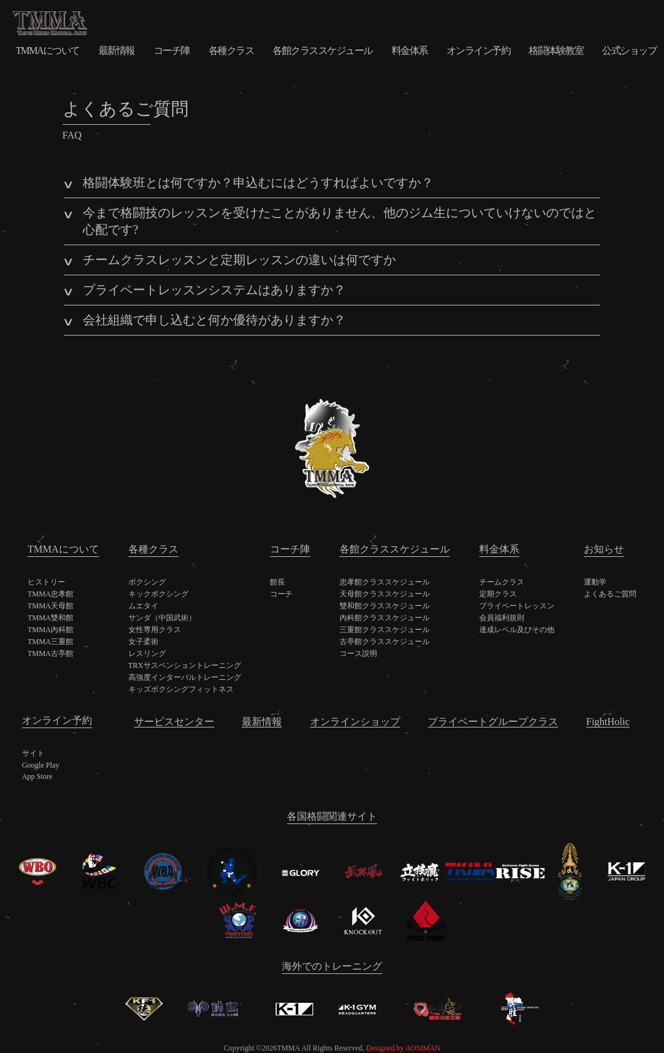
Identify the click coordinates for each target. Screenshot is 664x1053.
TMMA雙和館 (50, 617)
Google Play (41, 765)
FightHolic (608, 721)
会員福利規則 (501, 617)
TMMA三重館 (50, 641)
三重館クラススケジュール (385, 629)
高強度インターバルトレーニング (184, 677)
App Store (37, 776)
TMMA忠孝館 (50, 594)
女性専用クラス (154, 629)
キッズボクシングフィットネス (181, 689)
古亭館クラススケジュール (385, 641)
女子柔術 (143, 641)
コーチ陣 (171, 50)
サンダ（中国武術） (162, 617)
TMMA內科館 (50, 629)
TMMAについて (48, 50)
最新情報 (116, 50)
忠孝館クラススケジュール (385, 582)
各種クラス (231, 50)
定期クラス (498, 594)
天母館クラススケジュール (385, 594)
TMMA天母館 (50, 605)
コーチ (281, 594)
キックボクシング (158, 594)
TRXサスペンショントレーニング (184, 665)
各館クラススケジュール (322, 50)
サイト (33, 753)
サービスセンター (174, 721)
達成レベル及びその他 (516, 629)
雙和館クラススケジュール (385, 605)
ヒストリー (46, 582)
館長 (277, 582)
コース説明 (358, 653)
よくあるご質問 (610, 594)
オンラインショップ (355, 721)
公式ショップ (629, 50)
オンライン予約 (479, 50)
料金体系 (410, 50)
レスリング (147, 653)
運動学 (595, 582)
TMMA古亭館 (50, 653)
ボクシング (147, 582)
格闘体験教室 (556, 50)
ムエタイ (143, 605)
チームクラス (501, 582)
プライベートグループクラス (493, 721)
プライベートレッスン (516, 605)
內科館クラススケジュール (385, 617)
